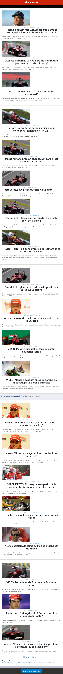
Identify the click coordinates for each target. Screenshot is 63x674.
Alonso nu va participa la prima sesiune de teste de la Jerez (31, 319)
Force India (49, 663)
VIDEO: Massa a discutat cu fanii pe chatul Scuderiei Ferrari (31, 350)
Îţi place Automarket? (12, 396)
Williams (35, 663)
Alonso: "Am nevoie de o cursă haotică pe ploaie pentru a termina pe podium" (31, 645)
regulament (42, 663)
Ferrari (10, 663)
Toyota (25, 663)
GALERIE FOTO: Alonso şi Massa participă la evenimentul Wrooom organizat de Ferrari (31, 485)
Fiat (54, 663)
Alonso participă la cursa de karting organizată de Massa (31, 547)
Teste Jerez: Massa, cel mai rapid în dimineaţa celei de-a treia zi (32, 219)
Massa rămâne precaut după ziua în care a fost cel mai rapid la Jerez (31, 160)
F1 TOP (37, 27)
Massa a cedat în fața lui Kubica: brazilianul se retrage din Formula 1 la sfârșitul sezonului (31, 31)
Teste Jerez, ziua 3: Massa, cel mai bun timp (28, 189)
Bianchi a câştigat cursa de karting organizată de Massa (31, 516)
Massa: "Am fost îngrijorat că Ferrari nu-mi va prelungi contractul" (31, 614)
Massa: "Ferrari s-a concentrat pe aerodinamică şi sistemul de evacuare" (31, 250)
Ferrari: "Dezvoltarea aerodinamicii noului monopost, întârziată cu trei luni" (31, 129)
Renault (15, 663)
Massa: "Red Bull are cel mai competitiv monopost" (31, 93)
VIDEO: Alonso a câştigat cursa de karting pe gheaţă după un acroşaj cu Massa (31, 381)
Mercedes (5, 663)
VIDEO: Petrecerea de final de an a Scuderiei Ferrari (31, 583)
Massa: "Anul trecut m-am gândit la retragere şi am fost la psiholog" (31, 424)
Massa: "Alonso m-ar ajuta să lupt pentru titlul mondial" (31, 454)
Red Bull (29, 663)
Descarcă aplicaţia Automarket (31, 671)
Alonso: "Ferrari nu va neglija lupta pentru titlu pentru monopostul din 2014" (31, 62)
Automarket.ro (31, 2)
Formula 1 (36, 58)
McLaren (20, 663)
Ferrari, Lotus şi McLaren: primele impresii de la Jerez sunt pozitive (31, 288)
